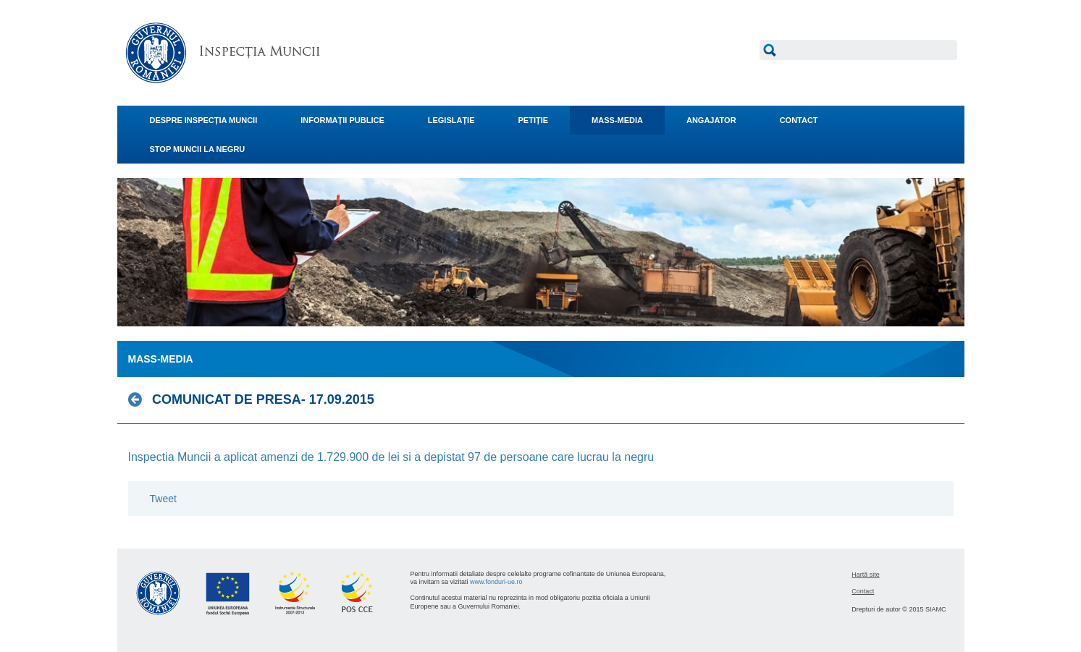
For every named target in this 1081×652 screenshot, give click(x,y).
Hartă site (865, 574)
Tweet (163, 498)
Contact (862, 591)
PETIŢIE (533, 120)
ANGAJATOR (711, 120)
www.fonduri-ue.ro (496, 581)
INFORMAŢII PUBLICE (342, 120)
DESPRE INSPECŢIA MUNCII (204, 120)
